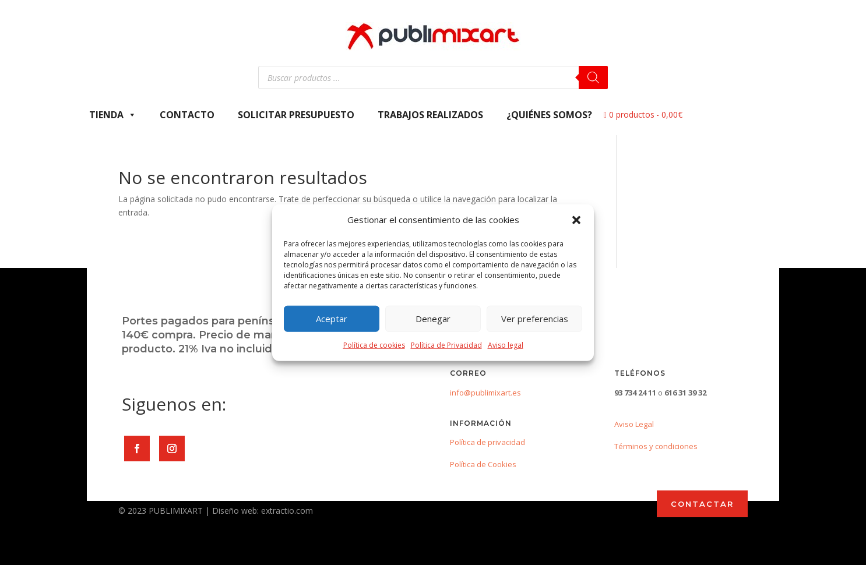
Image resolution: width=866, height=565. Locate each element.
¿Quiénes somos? (549, 114)
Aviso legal (505, 345)
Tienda (112, 114)
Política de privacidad (487, 442)
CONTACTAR (702, 504)
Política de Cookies (483, 464)
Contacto (187, 114)
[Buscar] (593, 77)
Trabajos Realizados (430, 114)
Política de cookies (374, 345)
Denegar (433, 318)
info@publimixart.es (485, 392)
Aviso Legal (634, 424)
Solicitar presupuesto (296, 114)
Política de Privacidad (446, 345)
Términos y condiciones (656, 446)
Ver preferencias (534, 318)
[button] (576, 220)
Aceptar (331, 318)
